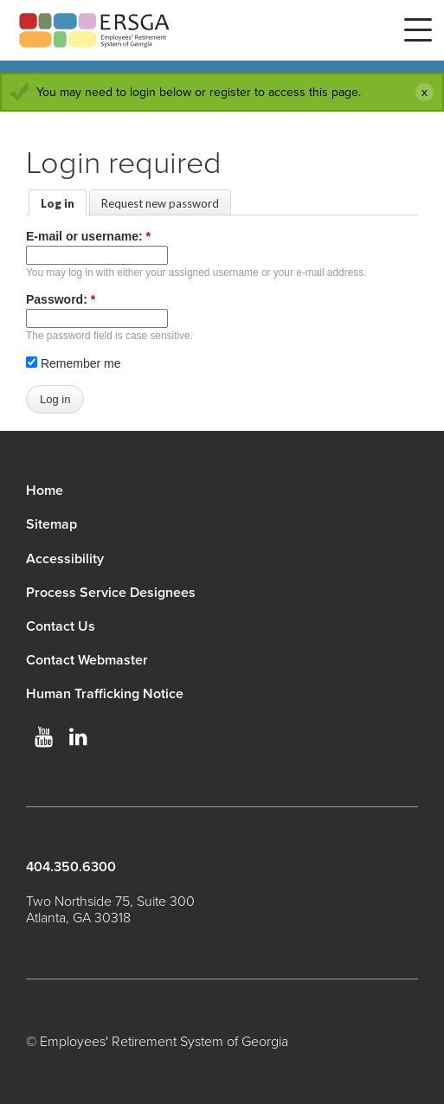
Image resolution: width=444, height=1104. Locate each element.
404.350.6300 (71, 867)
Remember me (73, 363)
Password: (60, 299)
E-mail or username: (88, 236)
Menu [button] (418, 30)
